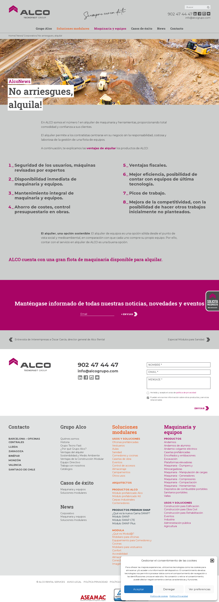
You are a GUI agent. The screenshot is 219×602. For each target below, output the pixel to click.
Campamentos (121, 472)
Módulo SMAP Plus (123, 523)
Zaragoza (16, 451)
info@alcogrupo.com (197, 17)
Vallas (167, 495)
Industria (169, 519)
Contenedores (120, 503)
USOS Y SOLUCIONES (126, 438)
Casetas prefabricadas (177, 452)
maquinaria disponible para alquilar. (123, 259)
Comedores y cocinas (125, 455)
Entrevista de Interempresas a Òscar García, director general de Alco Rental (60, 339)
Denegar (169, 589)
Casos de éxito (141, 27)
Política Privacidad (179, 596)
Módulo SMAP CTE (123, 520)
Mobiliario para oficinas (125, 537)
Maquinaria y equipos (110, 27)
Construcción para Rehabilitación (183, 512)
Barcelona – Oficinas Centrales (24, 440)
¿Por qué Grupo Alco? (73, 448)
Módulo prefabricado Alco (127, 493)
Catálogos (66, 469)
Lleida (13, 446)
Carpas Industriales (123, 499)
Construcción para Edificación (181, 506)
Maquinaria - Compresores (179, 479)
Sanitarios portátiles (175, 492)
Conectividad (120, 560)
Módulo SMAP (121, 516)
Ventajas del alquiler (72, 452)
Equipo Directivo (70, 462)
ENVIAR (202, 408)
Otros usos (118, 475)
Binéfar (14, 455)
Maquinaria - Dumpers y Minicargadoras (178, 467)
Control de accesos (123, 465)
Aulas (115, 448)
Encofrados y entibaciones (179, 455)
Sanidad (117, 452)
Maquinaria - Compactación (180, 482)
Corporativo (30, 35)
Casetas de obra (121, 458)
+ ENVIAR (129, 314)
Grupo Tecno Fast (70, 445)
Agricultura (170, 526)
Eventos (117, 462)
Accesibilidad (119, 553)
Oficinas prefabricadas (125, 442)
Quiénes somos (69, 438)
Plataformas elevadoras (178, 462)
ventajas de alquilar (101, 148)
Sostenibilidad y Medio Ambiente (80, 455)
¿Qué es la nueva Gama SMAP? (131, 513)
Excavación (170, 458)
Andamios (170, 442)
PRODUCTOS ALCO (125, 489)
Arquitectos (122, 482)
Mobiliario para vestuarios (127, 547)
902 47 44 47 (180, 13)
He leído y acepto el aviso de (173, 392)
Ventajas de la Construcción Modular (82, 458)
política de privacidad (186, 392)
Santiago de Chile (22, 469)
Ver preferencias (199, 589)
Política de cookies (159, 596)
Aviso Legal (74, 582)
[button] (212, 560)
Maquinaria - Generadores (179, 475)
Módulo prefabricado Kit (126, 496)
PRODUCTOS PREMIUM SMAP (131, 509)
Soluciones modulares (73, 27)
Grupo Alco (44, 27)
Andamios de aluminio (177, 445)
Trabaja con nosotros (72, 465)
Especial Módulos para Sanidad (186, 339)
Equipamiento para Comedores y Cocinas (132, 542)
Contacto (176, 27)
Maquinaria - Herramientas (180, 485)
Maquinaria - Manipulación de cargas (185, 472)
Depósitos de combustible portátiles (185, 489)
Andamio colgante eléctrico (180, 448)
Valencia (15, 464)
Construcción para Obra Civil (180, 509)
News (161, 27)
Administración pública (177, 522)
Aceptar (138, 589)
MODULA (118, 530)
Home (12, 35)
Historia (64, 442)
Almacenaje (119, 469)
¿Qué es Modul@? (123, 533)
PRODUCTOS (172, 438)
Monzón (15, 460)
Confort (116, 550)
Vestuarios (118, 445)
